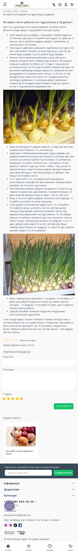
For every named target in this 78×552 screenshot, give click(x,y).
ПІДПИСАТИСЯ (63, 472)
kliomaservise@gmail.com (17, 515)
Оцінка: (8, 394)
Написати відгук (27, 340)
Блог (16, 11)
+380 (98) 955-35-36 (20, 501)
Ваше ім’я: (9, 356)
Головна (7, 11)
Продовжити (63, 406)
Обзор (23, 11)
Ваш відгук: (9, 369)
